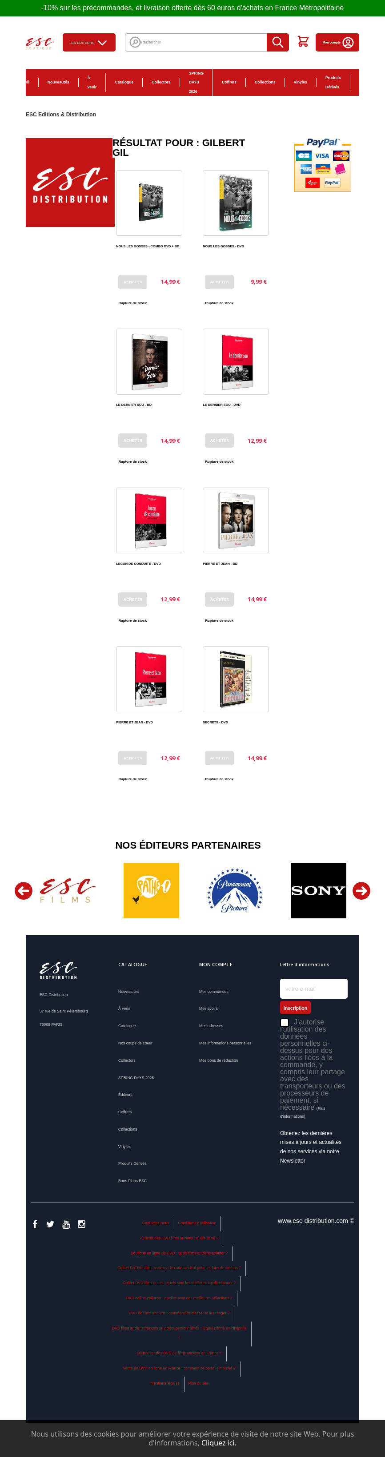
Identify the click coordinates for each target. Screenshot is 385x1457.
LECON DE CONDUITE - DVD (138, 564)
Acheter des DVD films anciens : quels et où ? (179, 1238)
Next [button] (361, 891)
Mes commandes (214, 991)
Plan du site (198, 1383)
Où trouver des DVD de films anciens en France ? (179, 1353)
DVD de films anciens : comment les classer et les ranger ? (179, 1313)
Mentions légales (165, 1383)
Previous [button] (23, 891)
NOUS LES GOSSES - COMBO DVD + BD (147, 246)
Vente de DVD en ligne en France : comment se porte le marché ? (179, 1368)
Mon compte (338, 42)
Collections (265, 82)
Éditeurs (125, 1094)
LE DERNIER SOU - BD (134, 405)
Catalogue (124, 82)
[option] (67, 890)
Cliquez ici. (219, 1443)
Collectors (161, 82)
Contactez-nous (155, 1223)
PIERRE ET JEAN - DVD (134, 722)
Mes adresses (211, 1026)
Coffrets (229, 82)
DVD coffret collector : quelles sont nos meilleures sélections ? (179, 1298)
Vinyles (300, 82)
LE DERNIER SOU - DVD (222, 405)
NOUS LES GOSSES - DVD (223, 246)
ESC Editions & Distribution (61, 114)
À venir (92, 82)
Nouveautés (58, 82)
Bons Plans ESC (364, 82)
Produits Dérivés (333, 82)
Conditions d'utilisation (197, 1223)
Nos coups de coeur (135, 1043)
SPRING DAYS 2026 (196, 82)
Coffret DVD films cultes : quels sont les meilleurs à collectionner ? (179, 1283)
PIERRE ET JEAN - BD (220, 564)
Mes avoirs (208, 1008)
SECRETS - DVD (215, 722)
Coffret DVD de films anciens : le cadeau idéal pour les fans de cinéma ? (179, 1268)
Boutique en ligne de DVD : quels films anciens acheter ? (179, 1253)
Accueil (22, 82)
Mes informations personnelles (225, 1043)
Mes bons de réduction (218, 1060)
